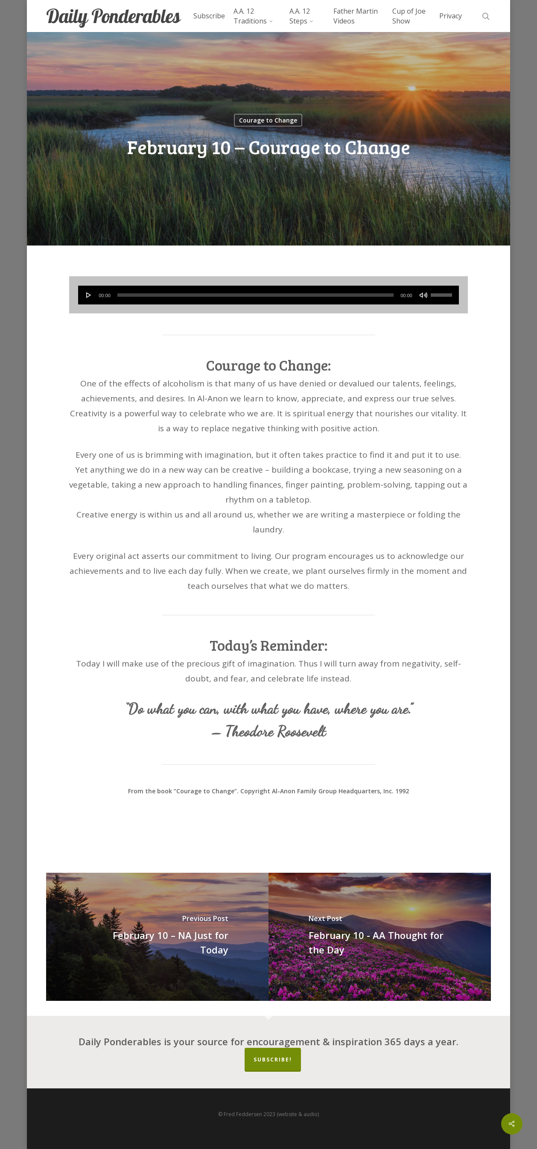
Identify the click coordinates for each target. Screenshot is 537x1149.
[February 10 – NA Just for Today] (157, 937)
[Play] (89, 295)
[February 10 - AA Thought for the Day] (379, 937)
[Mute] (423, 295)
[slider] (255, 295)
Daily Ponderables (113, 16)
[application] (268, 295)
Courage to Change (268, 120)
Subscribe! (273, 1059)
